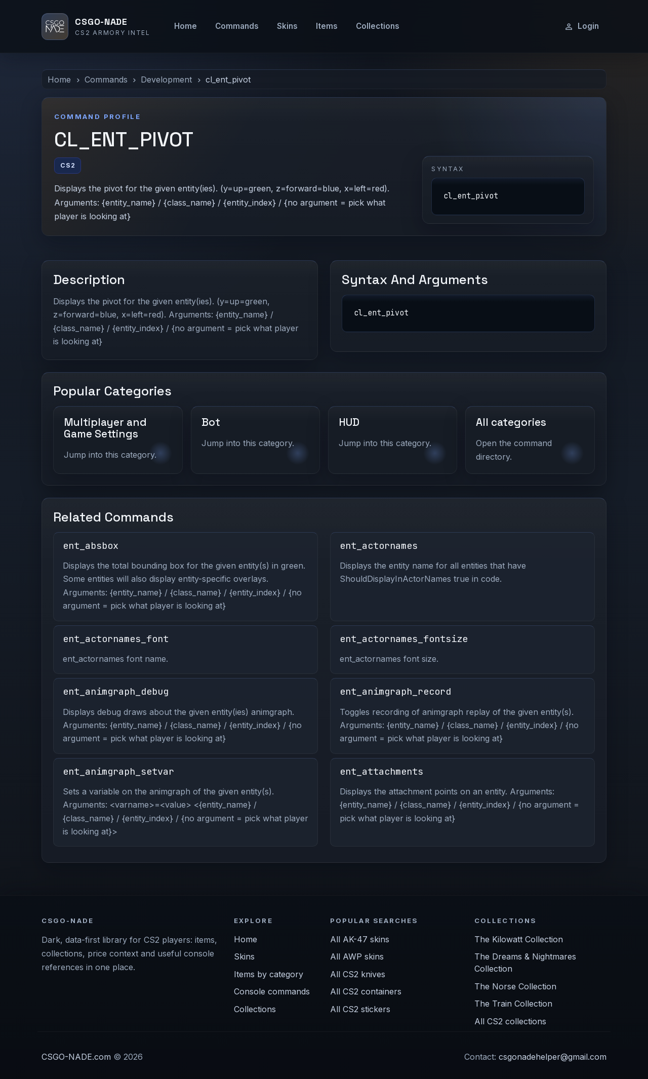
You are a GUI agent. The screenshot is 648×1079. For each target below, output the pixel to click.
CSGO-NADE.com (76, 1057)
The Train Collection (513, 1003)
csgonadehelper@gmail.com (552, 1057)
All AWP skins (357, 956)
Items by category (268, 974)
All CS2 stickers (360, 1009)
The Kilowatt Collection (518, 939)
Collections (377, 26)
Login (581, 26)
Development (166, 79)
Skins (287, 26)
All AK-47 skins (359, 939)
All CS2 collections (510, 1021)
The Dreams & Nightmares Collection (525, 962)
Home (185, 26)
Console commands (272, 991)
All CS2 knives (357, 974)
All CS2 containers (365, 991)
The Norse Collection (515, 986)
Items (327, 26)
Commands (237, 26)
